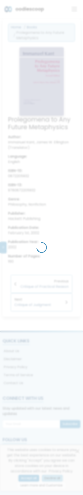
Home (16, 27)
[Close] (77, 451)
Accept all (29, 478)
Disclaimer (13, 359)
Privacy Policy (15, 367)
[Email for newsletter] (31, 424)
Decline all (52, 478)
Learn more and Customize (41, 485)
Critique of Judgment (32, 304)
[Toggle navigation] (74, 9)
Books (32, 27)
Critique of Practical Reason (44, 286)
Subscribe (70, 424)
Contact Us (13, 383)
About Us (11, 351)
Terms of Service (18, 375)
